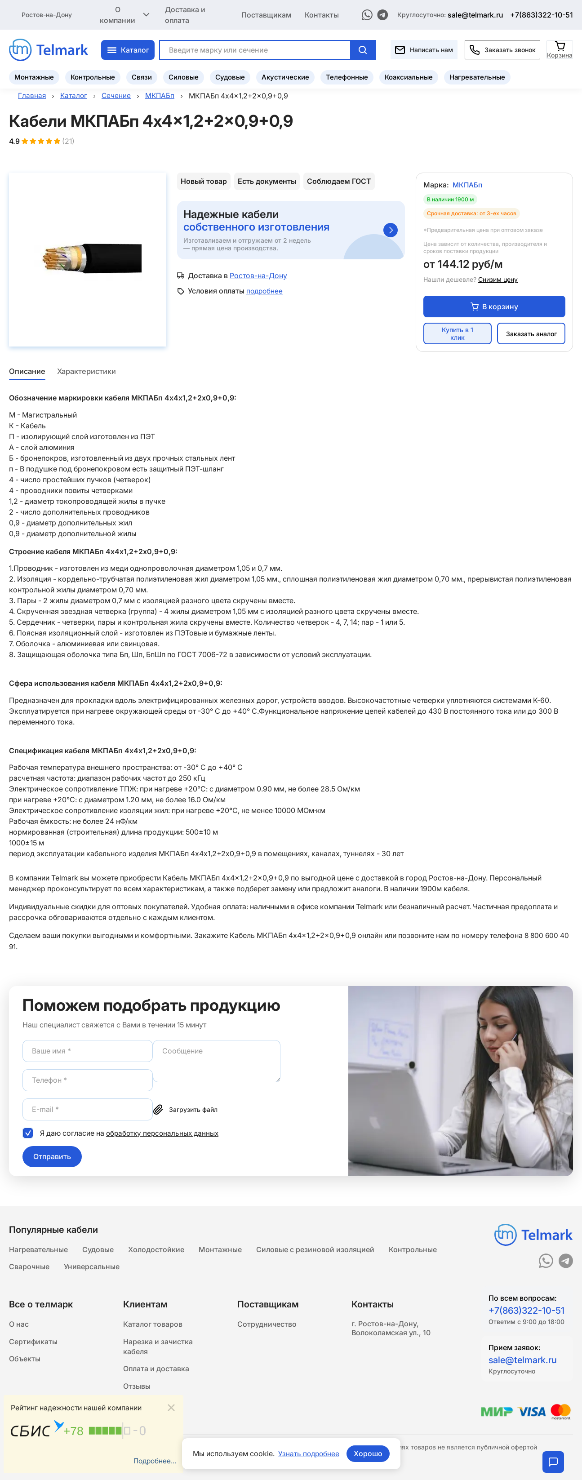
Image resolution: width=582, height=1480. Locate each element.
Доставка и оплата (185, 14)
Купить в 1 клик (457, 334)
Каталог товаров (152, 1324)
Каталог (128, 49)
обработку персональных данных (164, 1133)
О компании (125, 14)
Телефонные (347, 76)
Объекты (24, 1360)
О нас (19, 1324)
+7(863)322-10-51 (541, 14)
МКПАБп (468, 186)
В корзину (494, 307)
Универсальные (92, 1266)
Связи (142, 76)
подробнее (265, 292)
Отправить (52, 1157)
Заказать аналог (531, 334)
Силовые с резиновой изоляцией (315, 1248)
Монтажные (34, 76)
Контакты (322, 14)
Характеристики (87, 372)
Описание (26, 372)
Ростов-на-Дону (47, 14)
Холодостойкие (156, 1248)
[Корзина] (560, 49)
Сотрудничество (267, 1324)
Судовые (230, 76)
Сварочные (29, 1266)
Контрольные (93, 76)
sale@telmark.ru (475, 14)
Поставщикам (266, 14)
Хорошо (369, 1453)
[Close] (171, 1407)
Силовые (184, 76)
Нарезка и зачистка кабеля (158, 1348)
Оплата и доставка (156, 1371)
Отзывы (137, 1389)
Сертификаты (33, 1342)
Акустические (285, 76)
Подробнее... (153, 1460)
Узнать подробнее (308, 1453)
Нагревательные (477, 76)
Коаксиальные (409, 76)
